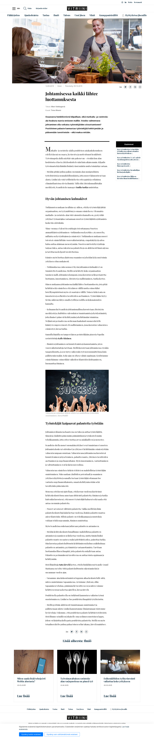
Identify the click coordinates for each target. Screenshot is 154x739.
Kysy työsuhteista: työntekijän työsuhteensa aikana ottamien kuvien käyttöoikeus (128, 151)
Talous (70, 709)
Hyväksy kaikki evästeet (31, 734)
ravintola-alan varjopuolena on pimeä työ (76, 680)
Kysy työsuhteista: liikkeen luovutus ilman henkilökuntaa (127, 177)
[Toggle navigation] (14, 8)
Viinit (89, 709)
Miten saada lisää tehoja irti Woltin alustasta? (31, 680)
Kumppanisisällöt (100, 709)
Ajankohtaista (44, 709)
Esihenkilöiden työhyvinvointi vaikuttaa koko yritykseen (119, 680)
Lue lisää (23, 696)
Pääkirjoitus (31, 709)
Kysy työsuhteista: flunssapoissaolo (123, 165)
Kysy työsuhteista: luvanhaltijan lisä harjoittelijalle (128, 171)
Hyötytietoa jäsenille (118, 709)
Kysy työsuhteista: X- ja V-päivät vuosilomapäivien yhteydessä (128, 159)
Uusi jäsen (80, 709)
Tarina (54, 709)
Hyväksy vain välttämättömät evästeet (62, 734)
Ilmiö (63, 709)
